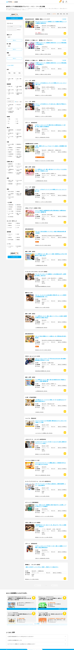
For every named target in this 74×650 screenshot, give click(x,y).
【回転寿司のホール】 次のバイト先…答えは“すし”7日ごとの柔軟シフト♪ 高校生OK (50, 525)
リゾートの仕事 (10, 137)
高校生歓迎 (19, 204)
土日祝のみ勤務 (10, 105)
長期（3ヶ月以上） (11, 94)
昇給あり (18, 149)
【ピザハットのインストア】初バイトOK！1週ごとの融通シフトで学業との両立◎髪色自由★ (50, 546)
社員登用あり (19, 154)
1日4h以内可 (19, 129)
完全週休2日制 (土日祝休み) (11, 112)
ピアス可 (18, 225)
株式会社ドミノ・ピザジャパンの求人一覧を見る (43, 95)
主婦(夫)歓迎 (19, 209)
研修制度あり (19, 144)
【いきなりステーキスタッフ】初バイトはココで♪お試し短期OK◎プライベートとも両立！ (50, 442)
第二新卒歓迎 (10, 216)
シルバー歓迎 (10, 211)
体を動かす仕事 (10, 134)
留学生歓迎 (19, 211)
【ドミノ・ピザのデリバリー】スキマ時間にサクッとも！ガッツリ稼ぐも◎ (50, 190)
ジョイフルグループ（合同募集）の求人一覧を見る (43, 433)
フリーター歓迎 (10, 214)
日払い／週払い (19, 79)
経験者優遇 (10, 183)
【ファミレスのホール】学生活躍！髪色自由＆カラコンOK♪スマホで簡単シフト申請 (50, 421)
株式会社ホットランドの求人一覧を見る (32, 579)
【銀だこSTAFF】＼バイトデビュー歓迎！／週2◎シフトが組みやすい (41, 567)
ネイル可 (10, 227)
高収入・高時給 (10, 79)
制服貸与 (10, 151)
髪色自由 (10, 223)
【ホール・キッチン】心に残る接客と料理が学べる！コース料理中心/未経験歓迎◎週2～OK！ (50, 296)
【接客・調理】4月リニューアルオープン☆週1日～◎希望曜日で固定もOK (51, 146)
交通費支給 (10, 147)
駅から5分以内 (11, 191)
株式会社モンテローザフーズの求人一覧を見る (43, 245)
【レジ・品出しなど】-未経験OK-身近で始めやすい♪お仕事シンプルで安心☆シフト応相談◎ (50, 505)
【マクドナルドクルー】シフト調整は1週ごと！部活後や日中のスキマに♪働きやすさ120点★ (50, 463)
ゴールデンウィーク (10, 247)
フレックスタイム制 (19, 109)
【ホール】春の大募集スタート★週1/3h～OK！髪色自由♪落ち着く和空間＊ (50, 337)
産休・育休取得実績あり (19, 157)
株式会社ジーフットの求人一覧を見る (41, 222)
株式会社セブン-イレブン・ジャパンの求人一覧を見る (44, 516)
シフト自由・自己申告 (10, 109)
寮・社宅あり (10, 149)
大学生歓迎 (10, 206)
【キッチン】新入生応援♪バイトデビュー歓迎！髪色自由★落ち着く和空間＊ (50, 232)
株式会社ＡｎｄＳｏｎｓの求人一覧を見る (42, 307)
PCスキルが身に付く (11, 198)
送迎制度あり (19, 147)
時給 (9, 73)
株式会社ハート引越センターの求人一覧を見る (43, 54)
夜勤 (17, 123)
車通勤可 (18, 191)
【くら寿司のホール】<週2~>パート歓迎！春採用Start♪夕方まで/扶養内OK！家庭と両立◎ (51, 254)
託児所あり (10, 156)
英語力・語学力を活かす (10, 181)
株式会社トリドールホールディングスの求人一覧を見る (44, 160)
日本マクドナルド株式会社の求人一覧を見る (42, 475)
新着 (58, 13)
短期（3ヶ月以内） (19, 90)
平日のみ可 (19, 104)
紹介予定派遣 (10, 239)
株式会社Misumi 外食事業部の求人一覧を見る (42, 286)
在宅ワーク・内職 (19, 134)
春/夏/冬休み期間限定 (19, 94)
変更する (14, 40)
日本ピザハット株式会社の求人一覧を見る (42, 137)
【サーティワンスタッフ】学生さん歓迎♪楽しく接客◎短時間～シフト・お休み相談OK (50, 484)
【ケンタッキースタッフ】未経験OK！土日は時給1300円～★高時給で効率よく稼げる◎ (50, 275)
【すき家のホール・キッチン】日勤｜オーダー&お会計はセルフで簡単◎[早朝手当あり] (50, 400)
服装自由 (10, 225)
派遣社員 (18, 237)
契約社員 (10, 237)
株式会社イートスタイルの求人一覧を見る (42, 454)
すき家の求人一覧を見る (39, 412)
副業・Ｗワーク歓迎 (19, 214)
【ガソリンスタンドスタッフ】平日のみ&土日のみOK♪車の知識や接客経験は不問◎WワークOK (50, 359)
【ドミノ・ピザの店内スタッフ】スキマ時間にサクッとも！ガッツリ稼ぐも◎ (50, 83)
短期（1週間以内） (19, 87)
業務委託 (18, 239)
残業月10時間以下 (19, 137)
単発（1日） (10, 86)
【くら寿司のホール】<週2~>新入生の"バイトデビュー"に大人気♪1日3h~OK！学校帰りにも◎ (51, 170)
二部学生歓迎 (19, 206)
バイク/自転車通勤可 (10, 194)
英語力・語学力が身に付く (19, 194)
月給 (19, 73)
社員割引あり (19, 151)
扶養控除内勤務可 (10, 130)
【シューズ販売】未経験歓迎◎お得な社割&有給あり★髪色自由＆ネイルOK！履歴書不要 (50, 211)
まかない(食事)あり (11, 145)
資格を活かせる (19, 184)
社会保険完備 (10, 154)
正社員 (18, 234)
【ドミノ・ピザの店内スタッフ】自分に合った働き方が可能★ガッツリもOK (50, 104)
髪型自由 (18, 223)
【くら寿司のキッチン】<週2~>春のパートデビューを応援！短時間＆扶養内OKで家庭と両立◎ (51, 317)
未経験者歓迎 (10, 204)
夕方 (17, 121)
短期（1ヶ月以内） (11, 90)
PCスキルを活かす (19, 181)
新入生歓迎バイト (19, 247)
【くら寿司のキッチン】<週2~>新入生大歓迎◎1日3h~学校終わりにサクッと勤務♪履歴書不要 (50, 380)
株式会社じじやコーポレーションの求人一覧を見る (43, 537)
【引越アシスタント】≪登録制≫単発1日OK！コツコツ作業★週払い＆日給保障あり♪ (50, 43)
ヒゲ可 (18, 227)
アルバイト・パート (10, 235)
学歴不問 (10, 209)
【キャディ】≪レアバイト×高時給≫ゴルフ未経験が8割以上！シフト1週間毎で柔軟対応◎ (51, 22)
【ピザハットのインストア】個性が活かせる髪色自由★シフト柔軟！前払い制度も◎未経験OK (50, 125)
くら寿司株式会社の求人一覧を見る (41, 180)
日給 (14, 73)
